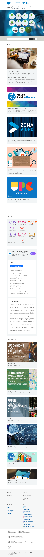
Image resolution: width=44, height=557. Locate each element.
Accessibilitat (30, 552)
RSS (25, 552)
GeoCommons (10, 510)
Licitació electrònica (27, 514)
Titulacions (9, 496)
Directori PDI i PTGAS (28, 517)
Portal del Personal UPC (28, 516)
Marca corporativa (27, 519)
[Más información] (36, 39)
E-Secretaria (26, 507)
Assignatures (9, 495)
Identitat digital (26, 511)
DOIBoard (9, 513)
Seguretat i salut (27, 524)
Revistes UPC (10, 511)
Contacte (20, 552)
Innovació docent (26, 493)
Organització (9, 493)
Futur (8, 507)
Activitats (25, 492)
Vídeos (24, 499)
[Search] (18, 39)
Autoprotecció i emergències (29, 526)
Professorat (9, 492)
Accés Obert (25, 496)
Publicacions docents (27, 495)
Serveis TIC (26, 512)
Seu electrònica (26, 509)
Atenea (25, 506)
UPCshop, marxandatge (28, 521)
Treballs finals (25, 498)
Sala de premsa (26, 522)
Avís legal (35, 553)
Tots (31, 38)
